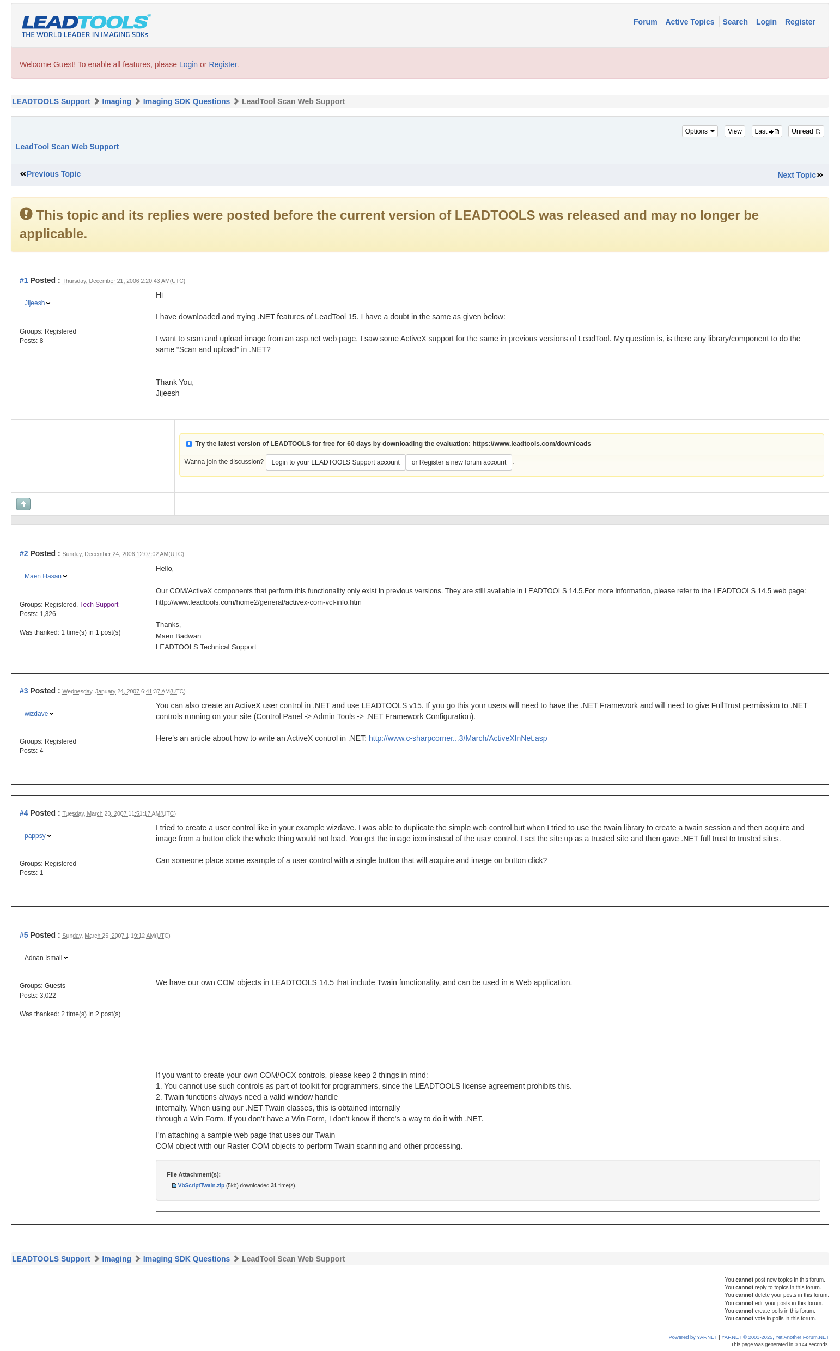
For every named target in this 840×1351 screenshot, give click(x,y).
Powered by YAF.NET (693, 1337)
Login (767, 21)
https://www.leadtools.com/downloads (531, 444)
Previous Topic (54, 174)
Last (767, 131)
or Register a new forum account (459, 462)
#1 (24, 280)
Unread (806, 131)
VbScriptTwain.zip (201, 1186)
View (735, 131)
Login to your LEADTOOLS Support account (336, 462)
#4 (24, 813)
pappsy (35, 836)
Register (800, 21)
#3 (24, 690)
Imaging (116, 101)
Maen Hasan (43, 576)
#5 (24, 935)
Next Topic (796, 175)
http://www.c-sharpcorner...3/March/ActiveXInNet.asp (458, 738)
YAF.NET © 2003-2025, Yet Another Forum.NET (775, 1337)
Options (700, 131)
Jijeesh (35, 303)
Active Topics (690, 21)
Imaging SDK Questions (186, 101)
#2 (24, 553)
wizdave (36, 713)
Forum (646, 21)
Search (736, 21)
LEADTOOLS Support (51, 101)
